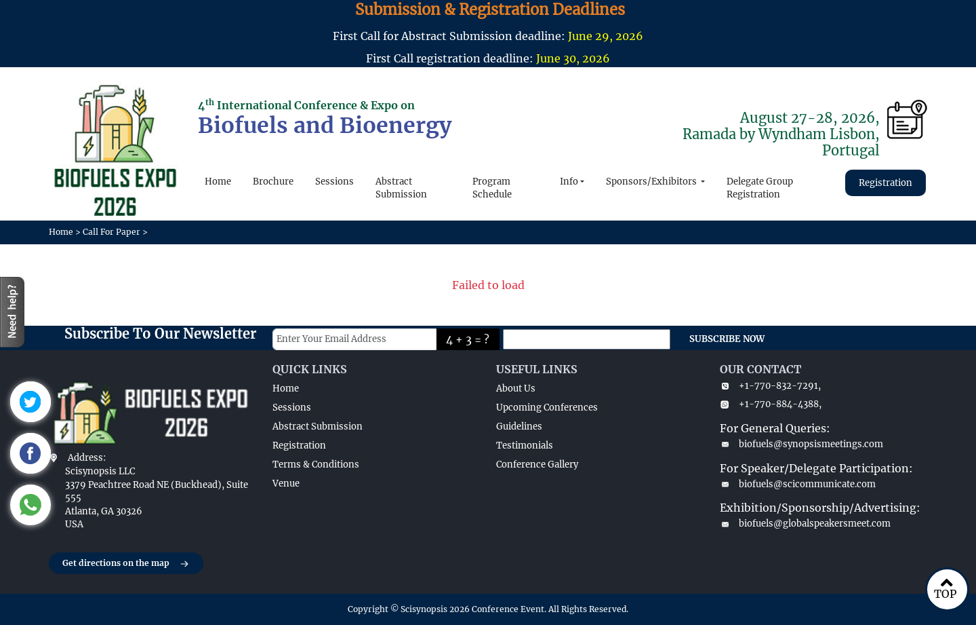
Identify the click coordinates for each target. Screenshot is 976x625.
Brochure (273, 181)
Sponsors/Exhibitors (652, 181)
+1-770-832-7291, (770, 386)
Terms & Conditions (315, 464)
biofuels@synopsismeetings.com (801, 444)
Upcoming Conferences (547, 407)
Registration (885, 183)
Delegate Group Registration (760, 188)
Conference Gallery (537, 464)
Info (569, 181)
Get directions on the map (126, 563)
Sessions (334, 181)
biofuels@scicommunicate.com (798, 484)
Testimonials (524, 445)
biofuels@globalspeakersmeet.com (805, 523)
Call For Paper (111, 232)
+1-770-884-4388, (770, 404)
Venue (286, 483)
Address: (87, 457)
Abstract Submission (401, 188)
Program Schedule (492, 188)
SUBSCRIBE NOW (727, 339)
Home (218, 181)
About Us (515, 388)
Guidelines (519, 426)
